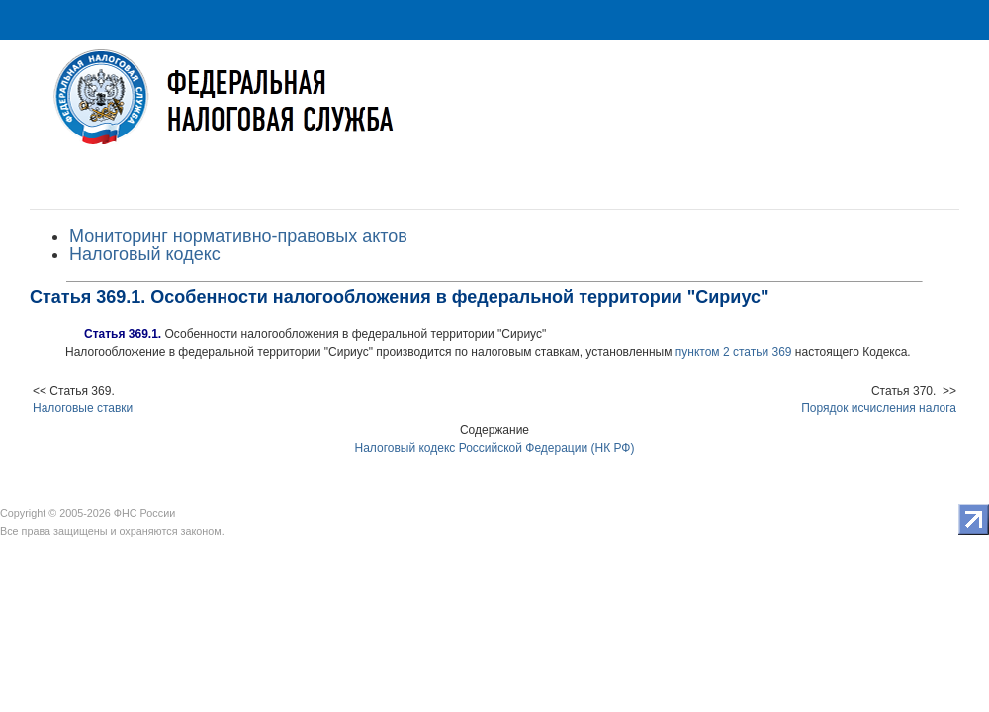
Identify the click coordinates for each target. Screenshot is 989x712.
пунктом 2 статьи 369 (733, 352)
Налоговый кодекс (145, 254)
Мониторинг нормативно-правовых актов (238, 236)
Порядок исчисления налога (878, 408)
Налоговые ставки (83, 408)
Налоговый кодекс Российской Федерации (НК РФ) (495, 448)
